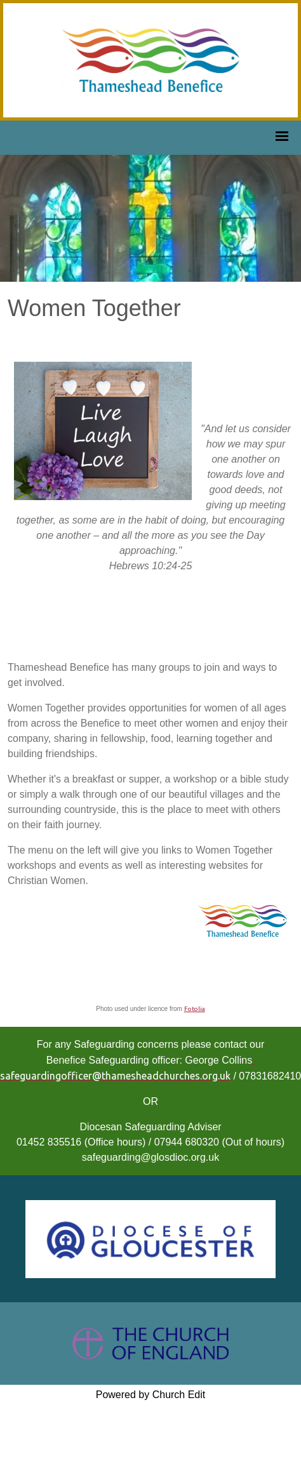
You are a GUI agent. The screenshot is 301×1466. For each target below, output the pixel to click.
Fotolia (194, 1008)
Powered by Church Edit (151, 1394)
